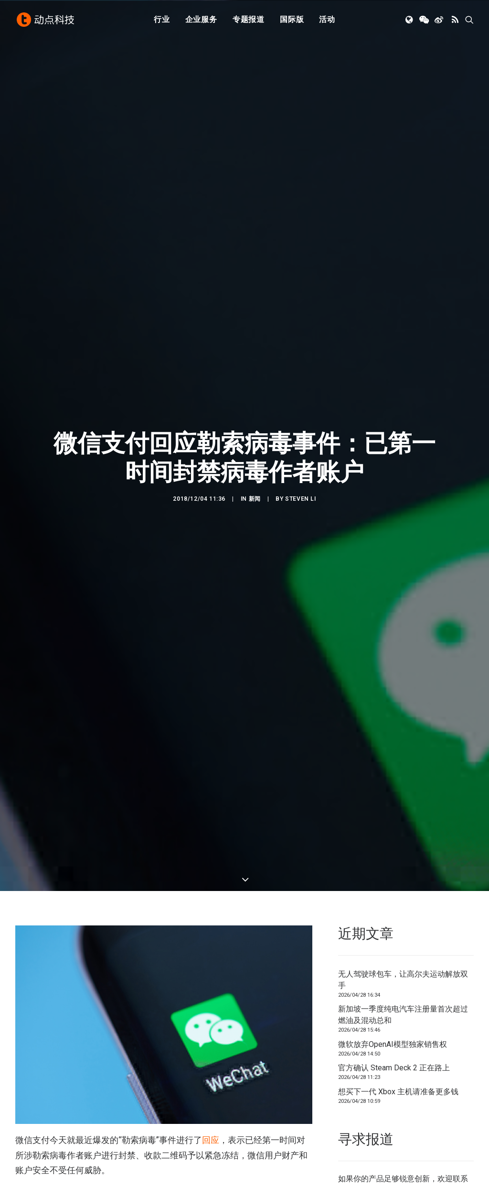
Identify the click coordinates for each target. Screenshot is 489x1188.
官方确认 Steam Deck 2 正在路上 (394, 1067)
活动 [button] (327, 20)
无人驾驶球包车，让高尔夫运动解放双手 (403, 979)
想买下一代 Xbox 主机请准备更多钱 (398, 1091)
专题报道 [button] (249, 20)
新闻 (255, 498)
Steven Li (300, 498)
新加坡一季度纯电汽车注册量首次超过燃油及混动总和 (403, 1014)
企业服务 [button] (201, 20)
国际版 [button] (292, 20)
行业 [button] (162, 20)
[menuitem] (162, 20)
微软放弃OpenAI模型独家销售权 (392, 1044)
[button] (410, 20)
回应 (210, 1140)
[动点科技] (45, 20)
